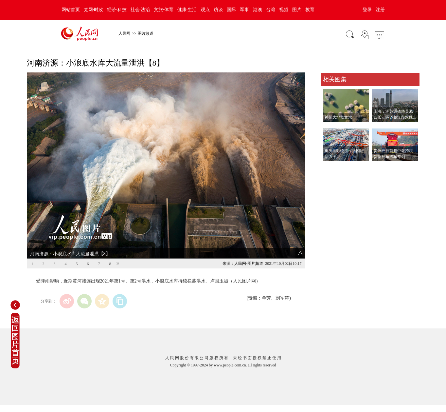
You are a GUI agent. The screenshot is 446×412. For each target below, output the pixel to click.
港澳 (257, 9)
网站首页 (71, 9)
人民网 (124, 33)
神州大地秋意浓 (338, 117)
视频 (283, 9)
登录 (367, 9)
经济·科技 (117, 9)
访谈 (218, 9)
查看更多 (330, 168)
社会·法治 (140, 9)
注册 (380, 9)
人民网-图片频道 (248, 263)
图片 (296, 9)
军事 (244, 9)
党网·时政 (93, 9)
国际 (231, 9)
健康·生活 (187, 9)
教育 (309, 9)
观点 (205, 9)
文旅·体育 (163, 9)
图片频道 (145, 33)
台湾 (270, 9)
